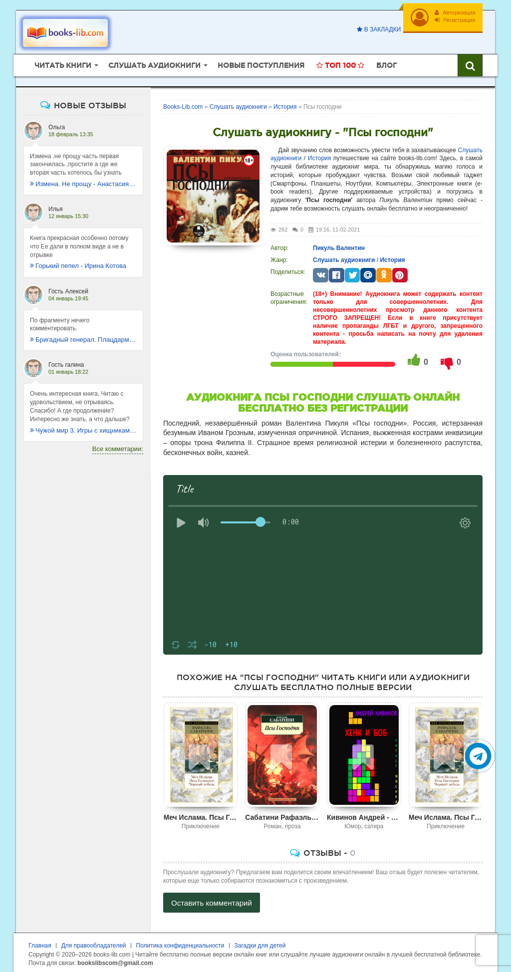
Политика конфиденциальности (180, 942)
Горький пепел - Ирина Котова (78, 263)
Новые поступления (261, 62)
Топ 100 (340, 62)
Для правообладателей (93, 942)
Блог (386, 62)
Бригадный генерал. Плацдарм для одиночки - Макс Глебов (83, 337)
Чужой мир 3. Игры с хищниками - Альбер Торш (83, 427)
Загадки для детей (260, 942)
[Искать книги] (470, 62)
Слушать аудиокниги (344, 256)
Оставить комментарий (211, 900)
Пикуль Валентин (339, 245)
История (319, 155)
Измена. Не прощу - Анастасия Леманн (83, 181)
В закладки (377, 29)
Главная (39, 942)
